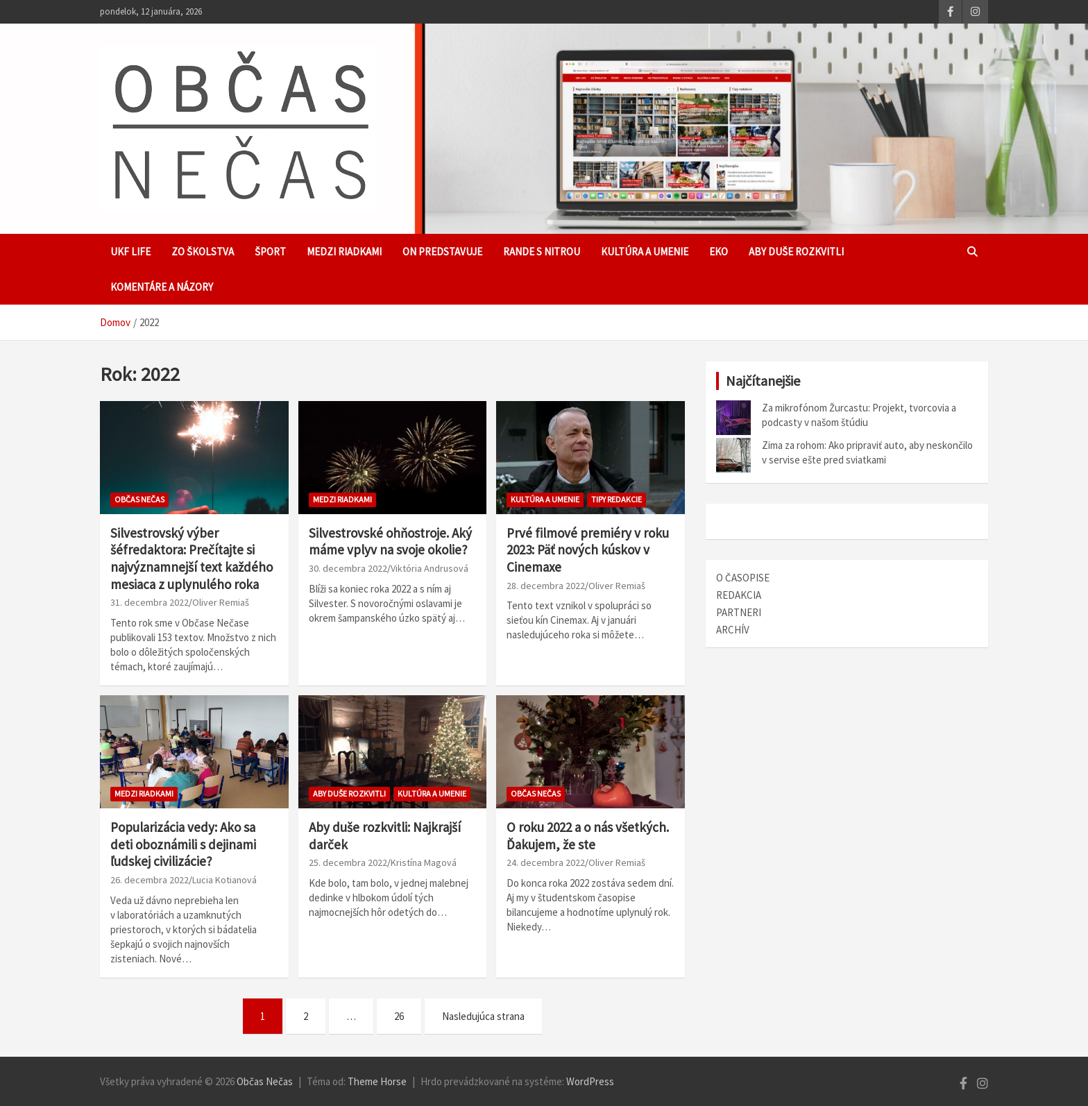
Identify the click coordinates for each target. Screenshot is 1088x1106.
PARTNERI (738, 612)
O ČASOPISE (743, 577)
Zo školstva (202, 251)
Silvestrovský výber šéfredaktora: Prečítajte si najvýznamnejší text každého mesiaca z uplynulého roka (191, 559)
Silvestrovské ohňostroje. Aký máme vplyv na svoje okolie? (390, 542)
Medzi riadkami (344, 251)
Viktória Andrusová (429, 568)
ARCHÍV (732, 629)
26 (399, 1016)
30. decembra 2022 (348, 568)
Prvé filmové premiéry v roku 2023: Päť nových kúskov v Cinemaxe (588, 550)
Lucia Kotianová (224, 880)
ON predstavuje (442, 251)
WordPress (590, 1081)
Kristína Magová (424, 862)
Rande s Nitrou (541, 251)
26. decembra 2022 (149, 880)
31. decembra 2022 (149, 602)
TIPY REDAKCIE (616, 499)
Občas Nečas (139, 499)
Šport (270, 251)
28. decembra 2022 (546, 585)
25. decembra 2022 (348, 862)
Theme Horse (377, 1081)
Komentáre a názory (161, 286)
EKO (718, 251)
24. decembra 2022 (546, 862)
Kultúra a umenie (644, 251)
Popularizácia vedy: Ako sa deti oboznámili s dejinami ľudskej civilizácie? (183, 844)
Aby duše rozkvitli (796, 251)
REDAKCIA (738, 595)
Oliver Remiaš (220, 602)
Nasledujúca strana (483, 1016)
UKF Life (130, 251)
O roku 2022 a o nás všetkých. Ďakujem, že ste (588, 836)
